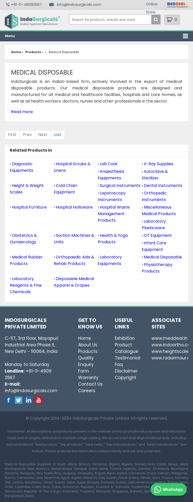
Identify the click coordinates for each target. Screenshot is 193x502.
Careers (86, 391)
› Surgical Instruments (119, 185)
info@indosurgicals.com (79, 4)
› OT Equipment (157, 235)
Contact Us (90, 384)
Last (58, 135)
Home (84, 338)
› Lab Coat (108, 164)
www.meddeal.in (169, 338)
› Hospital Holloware (73, 207)
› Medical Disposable (162, 257)
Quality (86, 358)
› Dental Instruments (162, 185)
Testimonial (127, 358)
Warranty (88, 378)
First (12, 135)
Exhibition (125, 338)
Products (88, 351)
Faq (119, 364)
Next (42, 135)
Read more (22, 112)
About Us (87, 345)
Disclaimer (126, 371)
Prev (27, 135)
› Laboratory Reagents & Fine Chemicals (26, 285)
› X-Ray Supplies (157, 164)
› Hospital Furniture (28, 207)
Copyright (125, 378)
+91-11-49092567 (26, 4)
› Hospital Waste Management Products (114, 213)
